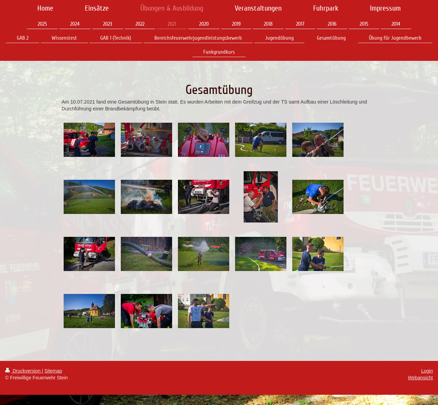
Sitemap (53, 371)
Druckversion (23, 371)
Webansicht (420, 377)
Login (427, 371)
